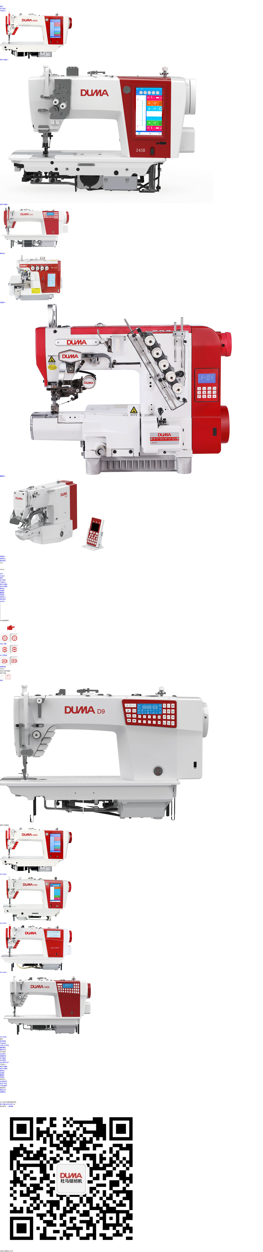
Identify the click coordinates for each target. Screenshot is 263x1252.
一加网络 (10, 1106)
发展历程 (3, 1056)
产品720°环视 (4, 1045)
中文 (1, 574)
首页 (1, 6)
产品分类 (3, 1043)
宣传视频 (3, 1041)
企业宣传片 (3, 1081)
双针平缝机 (3, 586)
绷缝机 (2, 593)
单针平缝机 (3, 584)
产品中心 (3, 11)
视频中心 (3, 558)
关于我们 (3, 8)
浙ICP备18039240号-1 (7, 1104)
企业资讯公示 (4, 1062)
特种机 (2, 595)
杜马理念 (3, 1058)
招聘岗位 (3, 1092)
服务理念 (3, 1047)
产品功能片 (3, 1085)
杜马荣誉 (3, 1060)
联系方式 (3, 1049)
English (2, 576)
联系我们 (3, 561)
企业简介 (3, 1054)
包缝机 (2, 591)
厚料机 (2, 588)
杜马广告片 (3, 1083)
